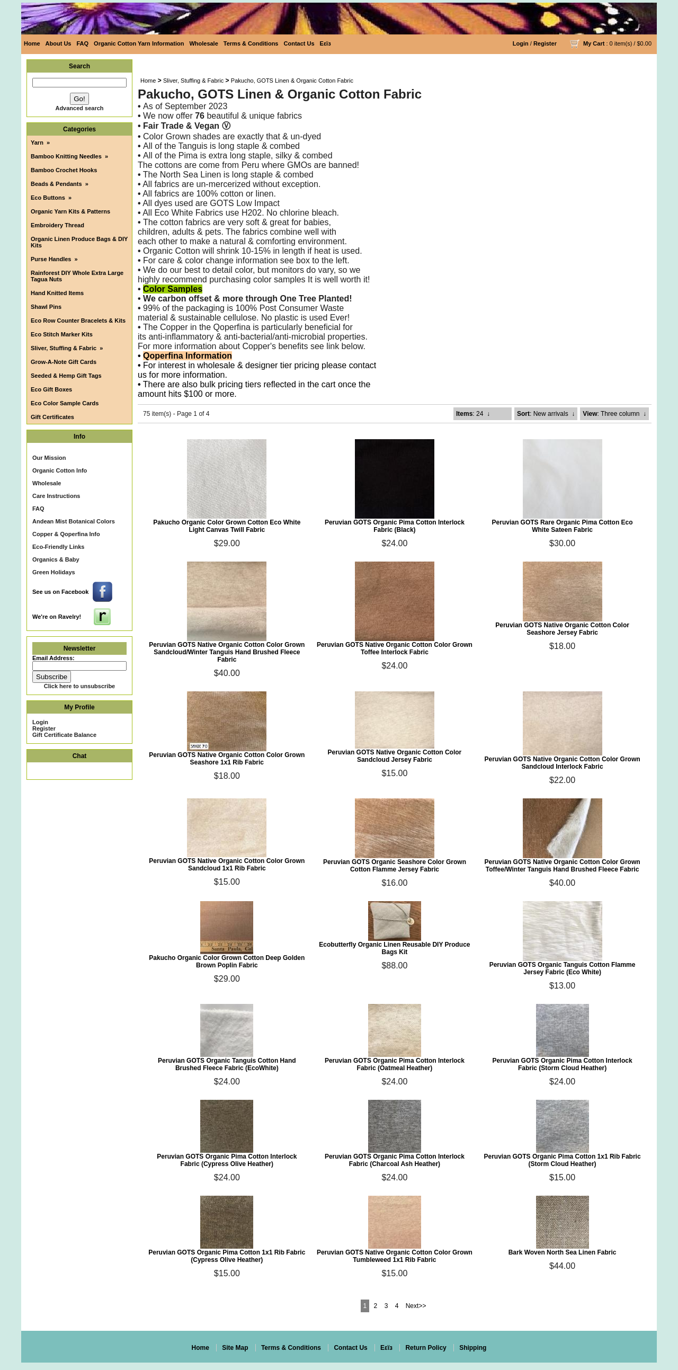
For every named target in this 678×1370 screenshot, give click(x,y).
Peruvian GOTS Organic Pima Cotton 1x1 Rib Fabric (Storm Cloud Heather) (562, 1160)
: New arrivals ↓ (546, 413)
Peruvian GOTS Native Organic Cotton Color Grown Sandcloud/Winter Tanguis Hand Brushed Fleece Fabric (227, 652)
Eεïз (325, 43)
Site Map (235, 1347)
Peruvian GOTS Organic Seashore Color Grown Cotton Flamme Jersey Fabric (394, 865)
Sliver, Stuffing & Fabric (193, 80)
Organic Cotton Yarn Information (139, 43)
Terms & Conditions (251, 43)
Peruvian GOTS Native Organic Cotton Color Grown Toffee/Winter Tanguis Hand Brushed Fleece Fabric (562, 865)
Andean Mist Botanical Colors (73, 521)
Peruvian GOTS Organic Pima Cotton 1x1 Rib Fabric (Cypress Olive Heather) (226, 1256)
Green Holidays (53, 572)
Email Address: (53, 658)
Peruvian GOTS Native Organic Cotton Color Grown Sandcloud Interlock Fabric (562, 762)
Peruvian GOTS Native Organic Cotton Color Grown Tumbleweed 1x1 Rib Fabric (394, 1256)
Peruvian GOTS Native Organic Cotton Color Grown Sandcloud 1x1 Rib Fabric (227, 864)
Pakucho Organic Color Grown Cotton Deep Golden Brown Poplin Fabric (227, 961)
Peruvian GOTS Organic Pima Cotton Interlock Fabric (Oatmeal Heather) (395, 1064)
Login (521, 43)
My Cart (593, 43)
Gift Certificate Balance (64, 735)
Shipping (472, 1347)
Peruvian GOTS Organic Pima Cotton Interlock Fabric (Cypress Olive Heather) (227, 1160)
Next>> (416, 1306)
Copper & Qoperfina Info (66, 534)
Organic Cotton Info (59, 470)
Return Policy (425, 1347)
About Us (59, 43)
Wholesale (203, 43)
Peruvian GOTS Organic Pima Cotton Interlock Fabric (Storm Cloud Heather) (562, 1064)
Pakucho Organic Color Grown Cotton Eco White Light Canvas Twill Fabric (226, 526)
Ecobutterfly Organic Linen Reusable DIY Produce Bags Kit (394, 948)
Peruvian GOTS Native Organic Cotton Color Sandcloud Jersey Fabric (395, 756)
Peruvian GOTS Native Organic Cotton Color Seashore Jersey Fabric (562, 628)
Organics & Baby (55, 559)
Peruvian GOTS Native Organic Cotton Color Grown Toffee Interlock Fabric (394, 648)
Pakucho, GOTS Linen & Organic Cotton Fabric (292, 80)
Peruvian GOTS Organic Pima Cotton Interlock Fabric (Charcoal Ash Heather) (395, 1160)
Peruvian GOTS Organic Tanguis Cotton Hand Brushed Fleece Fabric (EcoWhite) (227, 1064)
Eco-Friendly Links (58, 547)
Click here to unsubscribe (79, 686)
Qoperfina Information (187, 355)
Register (545, 43)
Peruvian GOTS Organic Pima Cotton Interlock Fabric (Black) (395, 526)
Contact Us (299, 43)
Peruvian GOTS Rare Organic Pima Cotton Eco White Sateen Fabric (562, 526)
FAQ (82, 43)
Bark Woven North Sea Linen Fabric (562, 1252)
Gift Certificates (52, 417)
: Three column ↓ (614, 413)
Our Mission (49, 458)
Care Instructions (56, 496)
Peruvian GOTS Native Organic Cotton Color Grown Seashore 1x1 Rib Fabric (227, 758)
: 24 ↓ (473, 413)
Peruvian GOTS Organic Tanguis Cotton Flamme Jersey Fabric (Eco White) (562, 968)
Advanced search (79, 108)
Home (32, 43)
